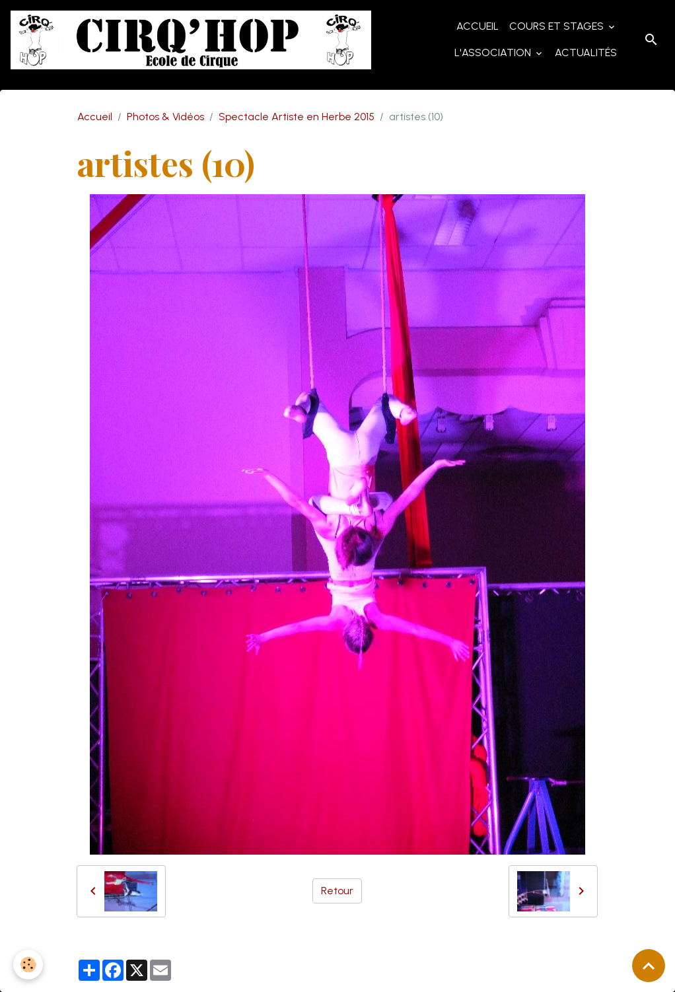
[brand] (191, 40)
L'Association (494, 52)
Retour (337, 890)
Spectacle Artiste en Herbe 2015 (296, 116)
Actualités (586, 52)
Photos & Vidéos (165, 116)
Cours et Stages (557, 26)
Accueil (477, 26)
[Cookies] (28, 964)
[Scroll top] (648, 965)
